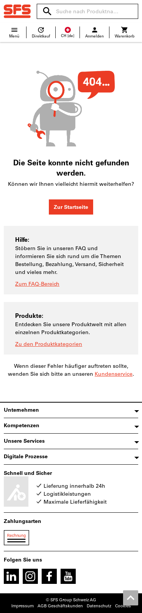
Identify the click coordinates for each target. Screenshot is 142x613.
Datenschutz (99, 606)
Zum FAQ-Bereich (37, 284)
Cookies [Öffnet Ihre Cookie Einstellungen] (123, 606)
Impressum (22, 606)
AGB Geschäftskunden (60, 606)
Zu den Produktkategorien (48, 344)
